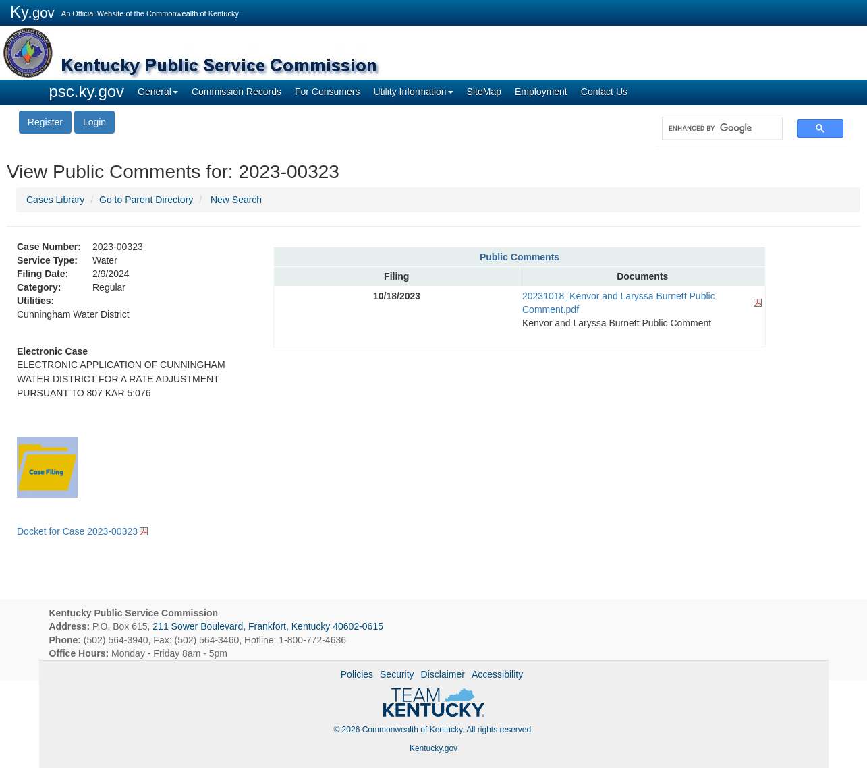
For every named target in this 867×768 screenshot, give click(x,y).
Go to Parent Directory (146, 199)
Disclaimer (443, 674)
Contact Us (604, 91)
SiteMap (484, 91)
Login (94, 122)
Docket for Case (77, 531)
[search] (715, 128)
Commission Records (236, 91)
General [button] (158, 91)
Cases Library (55, 199)
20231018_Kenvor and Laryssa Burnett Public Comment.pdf (618, 303)
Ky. (32, 12)
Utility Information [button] (413, 91)
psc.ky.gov (87, 91)
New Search (236, 199)
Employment (541, 91)
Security (397, 674)
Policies (357, 674)
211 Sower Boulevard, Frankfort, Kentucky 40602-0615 (267, 626)
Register (45, 122)
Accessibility (497, 674)
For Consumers (327, 91)
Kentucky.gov (433, 748)
